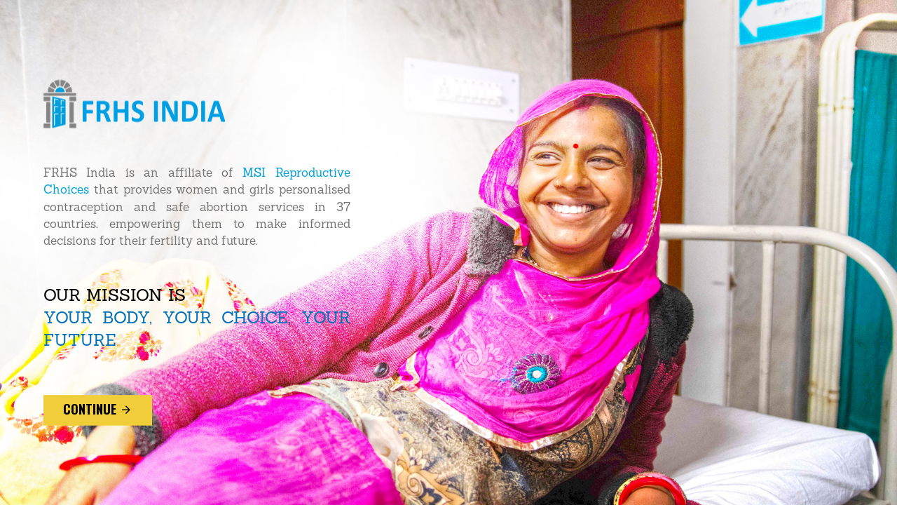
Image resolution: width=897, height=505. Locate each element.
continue (97, 409)
